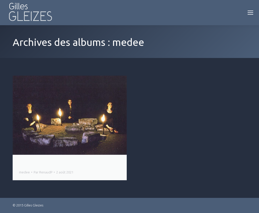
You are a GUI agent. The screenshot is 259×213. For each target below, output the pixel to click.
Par (43, 172)
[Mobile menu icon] (250, 12)
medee (24, 172)
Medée (27, 163)
